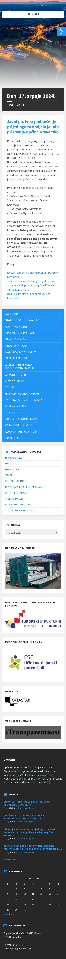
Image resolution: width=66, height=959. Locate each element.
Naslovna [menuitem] (11, 314)
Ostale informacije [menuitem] (18, 425)
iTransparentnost (14, 457)
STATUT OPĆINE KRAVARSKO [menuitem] (23, 320)
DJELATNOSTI (12, 469)
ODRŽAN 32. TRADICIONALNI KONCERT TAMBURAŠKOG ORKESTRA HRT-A (25, 817)
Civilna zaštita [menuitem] (15, 406)
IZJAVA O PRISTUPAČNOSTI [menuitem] (22, 431)
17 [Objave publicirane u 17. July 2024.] (25, 899)
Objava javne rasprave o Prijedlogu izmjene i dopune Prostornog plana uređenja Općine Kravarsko (29, 832)
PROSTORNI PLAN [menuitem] (16, 345)
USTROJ (9, 463)
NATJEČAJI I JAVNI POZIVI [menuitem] (21, 352)
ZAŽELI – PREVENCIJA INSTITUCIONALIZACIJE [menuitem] (19, 366)
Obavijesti (22, 808)
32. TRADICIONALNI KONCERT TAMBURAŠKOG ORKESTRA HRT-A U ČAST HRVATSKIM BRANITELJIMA (33, 847)
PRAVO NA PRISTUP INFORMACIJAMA (24, 486)
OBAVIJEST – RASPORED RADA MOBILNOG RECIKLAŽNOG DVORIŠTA (27, 803)
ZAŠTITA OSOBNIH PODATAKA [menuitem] (23, 400)
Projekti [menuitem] (11, 438)
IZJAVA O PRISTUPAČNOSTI (19, 504)
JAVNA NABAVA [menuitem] (14, 381)
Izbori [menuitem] (9, 387)
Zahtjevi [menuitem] (11, 412)
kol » (11, 913)
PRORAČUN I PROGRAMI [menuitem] (20, 333)
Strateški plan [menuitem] (15, 339)
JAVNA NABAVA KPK (15, 498)
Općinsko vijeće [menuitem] (16, 326)
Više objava (10, 859)
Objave (20, 104)
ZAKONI (9, 475)
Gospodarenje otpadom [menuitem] (22, 393)
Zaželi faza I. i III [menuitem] (16, 358)
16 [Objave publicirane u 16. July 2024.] (16, 899)
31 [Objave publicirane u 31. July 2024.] (25, 909)
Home (10, 104)
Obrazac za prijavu (18, 289)
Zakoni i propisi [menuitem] (16, 374)
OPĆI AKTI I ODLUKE (15, 481)
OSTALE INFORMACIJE (16, 492)
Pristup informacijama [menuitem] (21, 419)
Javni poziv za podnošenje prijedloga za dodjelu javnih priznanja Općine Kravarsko (33, 127)
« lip (6, 913)
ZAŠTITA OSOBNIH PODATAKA (20, 510)
